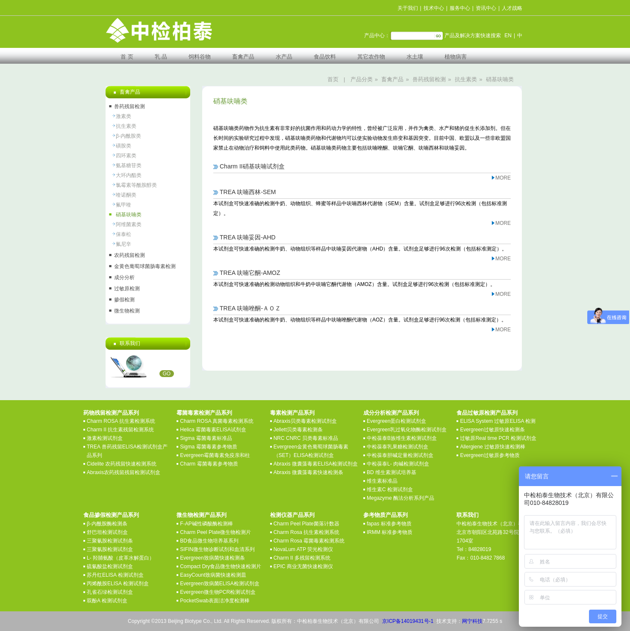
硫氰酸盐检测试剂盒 (110, 566)
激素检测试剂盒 (105, 438)
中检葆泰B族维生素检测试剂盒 (402, 438)
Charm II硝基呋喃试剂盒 (252, 166)
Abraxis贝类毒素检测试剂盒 (305, 421)
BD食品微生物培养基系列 (209, 541)
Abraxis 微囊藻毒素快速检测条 (308, 472)
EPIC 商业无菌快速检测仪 (303, 566)
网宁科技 (472, 621)
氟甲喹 (123, 205)
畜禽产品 (243, 56)
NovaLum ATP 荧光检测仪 (303, 549)
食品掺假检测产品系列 (111, 515)
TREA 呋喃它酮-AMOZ (250, 272)
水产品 (284, 56)
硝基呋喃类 (500, 79)
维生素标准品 (382, 481)
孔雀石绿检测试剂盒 (110, 592)
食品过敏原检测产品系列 (487, 413)
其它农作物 (371, 56)
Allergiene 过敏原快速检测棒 (492, 447)
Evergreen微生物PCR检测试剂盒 (218, 592)
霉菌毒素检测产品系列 (204, 413)
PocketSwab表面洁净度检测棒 (215, 601)
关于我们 (407, 8)
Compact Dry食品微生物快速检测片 (220, 566)
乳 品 (161, 56)
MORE (503, 178)
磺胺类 (123, 146)
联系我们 (467, 515)
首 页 (127, 56)
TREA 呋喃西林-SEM (248, 192)
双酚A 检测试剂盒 (107, 601)
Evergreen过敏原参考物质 (489, 455)
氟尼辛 (123, 244)
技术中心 (434, 8)
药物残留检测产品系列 (111, 413)
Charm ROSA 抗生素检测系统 (121, 421)
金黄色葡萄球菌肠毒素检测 (145, 266)
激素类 (123, 116)
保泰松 (123, 234)
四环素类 (126, 156)
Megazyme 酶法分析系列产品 (400, 498)
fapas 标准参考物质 (389, 524)
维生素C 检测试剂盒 (390, 489)
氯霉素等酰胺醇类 (136, 185)
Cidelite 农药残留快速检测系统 (121, 464)
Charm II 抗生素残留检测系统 (120, 430)
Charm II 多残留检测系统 (302, 558)
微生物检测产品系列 (202, 515)
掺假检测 (124, 300)
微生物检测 (127, 311)
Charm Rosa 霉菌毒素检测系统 (309, 541)
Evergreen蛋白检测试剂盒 (396, 421)
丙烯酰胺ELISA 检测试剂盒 (118, 584)
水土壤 (414, 56)
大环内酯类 (128, 175)
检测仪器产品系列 (292, 515)
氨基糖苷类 (128, 165)
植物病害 (456, 56)
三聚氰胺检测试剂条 (110, 541)
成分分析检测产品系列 (391, 413)
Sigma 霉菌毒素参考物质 (208, 447)
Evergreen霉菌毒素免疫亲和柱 (215, 455)
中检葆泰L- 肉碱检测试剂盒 (398, 464)
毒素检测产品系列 (292, 413)
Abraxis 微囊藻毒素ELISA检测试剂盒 (316, 464)
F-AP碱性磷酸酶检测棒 (206, 524)
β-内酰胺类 (128, 136)
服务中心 (460, 8)
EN (508, 35)
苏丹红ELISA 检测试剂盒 (115, 575)
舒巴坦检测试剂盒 (107, 532)
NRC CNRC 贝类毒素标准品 (306, 438)
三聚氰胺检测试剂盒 (110, 549)
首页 (333, 79)
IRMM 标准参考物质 (389, 532)
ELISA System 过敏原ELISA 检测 (498, 421)
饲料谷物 (199, 56)
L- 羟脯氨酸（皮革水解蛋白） (120, 558)
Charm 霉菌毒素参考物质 (209, 464)
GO (167, 374)
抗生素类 (466, 79)
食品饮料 (325, 56)
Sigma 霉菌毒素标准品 (206, 438)
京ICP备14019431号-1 (407, 621)
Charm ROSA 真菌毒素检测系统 (216, 421)
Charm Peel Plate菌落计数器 (306, 524)
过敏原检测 (127, 289)
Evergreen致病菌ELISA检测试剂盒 (219, 584)
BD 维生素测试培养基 (391, 472)
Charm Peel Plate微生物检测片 (215, 532)
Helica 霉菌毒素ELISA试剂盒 (213, 430)
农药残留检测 (129, 255)
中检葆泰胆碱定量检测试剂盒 (400, 455)
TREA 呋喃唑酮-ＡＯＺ (250, 308)
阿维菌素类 (128, 224)
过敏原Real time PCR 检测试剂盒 (498, 438)
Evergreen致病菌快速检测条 (212, 558)
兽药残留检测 (429, 79)
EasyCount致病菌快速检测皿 (213, 575)
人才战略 (512, 8)
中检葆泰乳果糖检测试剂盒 (397, 447)
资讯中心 (486, 8)
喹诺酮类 (126, 195)
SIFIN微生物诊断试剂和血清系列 (217, 549)
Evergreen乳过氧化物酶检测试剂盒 (407, 430)
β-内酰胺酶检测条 (107, 524)
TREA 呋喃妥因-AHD (248, 237)
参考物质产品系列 (385, 515)
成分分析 (124, 277)
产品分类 (361, 79)
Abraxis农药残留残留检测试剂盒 (123, 472)
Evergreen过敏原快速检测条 (492, 430)
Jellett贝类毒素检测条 (298, 430)
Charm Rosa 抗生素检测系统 (307, 532)
